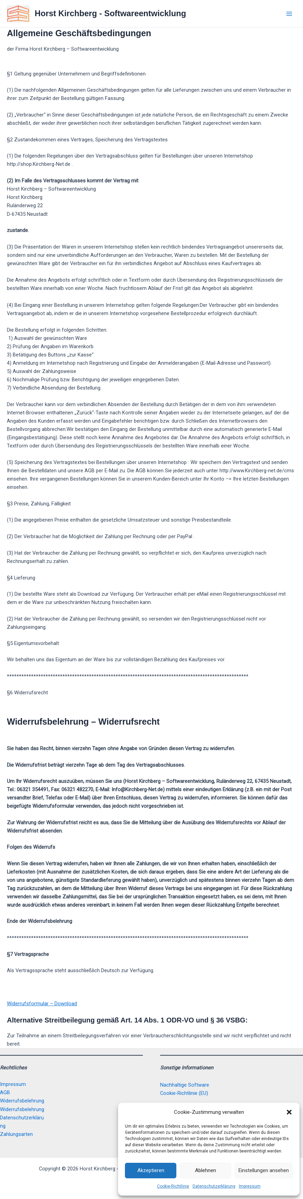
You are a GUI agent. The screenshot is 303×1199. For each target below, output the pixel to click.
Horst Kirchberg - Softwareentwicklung (110, 13)
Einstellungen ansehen (263, 1170)
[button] (289, 1112)
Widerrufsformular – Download (42, 1003)
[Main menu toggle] (289, 13)
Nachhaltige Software (184, 1085)
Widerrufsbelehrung (22, 1101)
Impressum (250, 1186)
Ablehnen (205, 1170)
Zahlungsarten (16, 1134)
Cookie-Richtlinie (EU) (184, 1093)
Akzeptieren (150, 1170)
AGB (5, 1092)
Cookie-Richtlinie (173, 1186)
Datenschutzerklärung (214, 1186)
